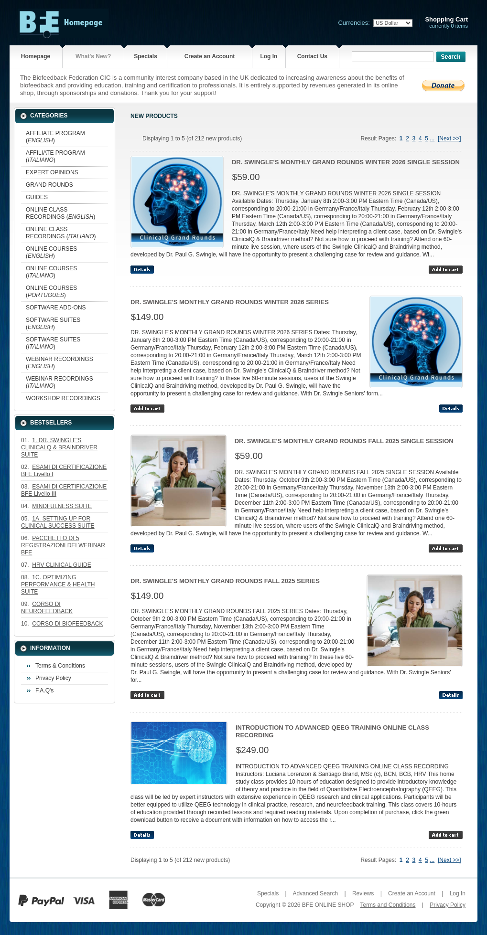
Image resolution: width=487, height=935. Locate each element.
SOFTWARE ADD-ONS (56, 307)
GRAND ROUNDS (49, 184)
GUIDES (37, 197)
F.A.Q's (44, 690)
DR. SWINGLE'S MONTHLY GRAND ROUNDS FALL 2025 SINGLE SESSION (344, 441)
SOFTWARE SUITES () (53, 323)
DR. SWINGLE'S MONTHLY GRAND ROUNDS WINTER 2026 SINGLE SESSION (346, 162)
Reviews (363, 893)
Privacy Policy (53, 678)
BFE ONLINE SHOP (328, 905)
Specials (145, 56)
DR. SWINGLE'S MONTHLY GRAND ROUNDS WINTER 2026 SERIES (229, 302)
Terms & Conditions (60, 665)
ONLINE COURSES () (51, 252)
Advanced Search (315, 893)
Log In (268, 56)
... (432, 138)
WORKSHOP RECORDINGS (63, 398)
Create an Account (209, 56)
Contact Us (312, 56)
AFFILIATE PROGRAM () (55, 137)
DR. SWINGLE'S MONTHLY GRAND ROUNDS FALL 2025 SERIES (225, 580)
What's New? (93, 56)
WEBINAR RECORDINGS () (59, 363)
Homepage (35, 56)
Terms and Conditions (387, 905)
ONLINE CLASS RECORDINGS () (60, 213)
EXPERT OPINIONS (52, 172)
